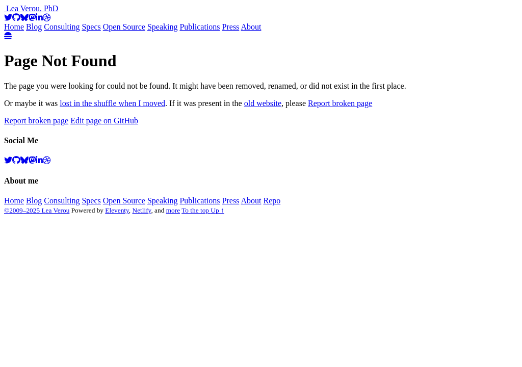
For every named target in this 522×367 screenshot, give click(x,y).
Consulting (62, 26)
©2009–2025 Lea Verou (36, 210)
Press (231, 26)
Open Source (124, 26)
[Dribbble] (47, 17)
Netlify (142, 210)
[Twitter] (8, 17)
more (173, 210)
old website (262, 103)
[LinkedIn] (39, 17)
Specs (91, 26)
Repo (271, 200)
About (251, 26)
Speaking (162, 26)
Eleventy (117, 210)
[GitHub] (16, 17)
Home (14, 26)
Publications (199, 26)
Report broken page (340, 103)
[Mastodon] (32, 17)
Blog (34, 26)
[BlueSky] (24, 17)
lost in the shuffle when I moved (112, 103)
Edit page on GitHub (104, 120)
